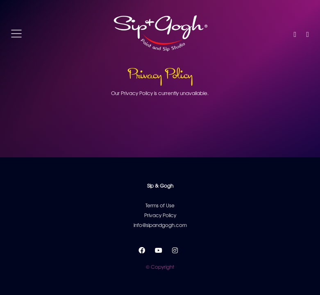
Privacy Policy (160, 215)
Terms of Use (160, 205)
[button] (295, 33)
